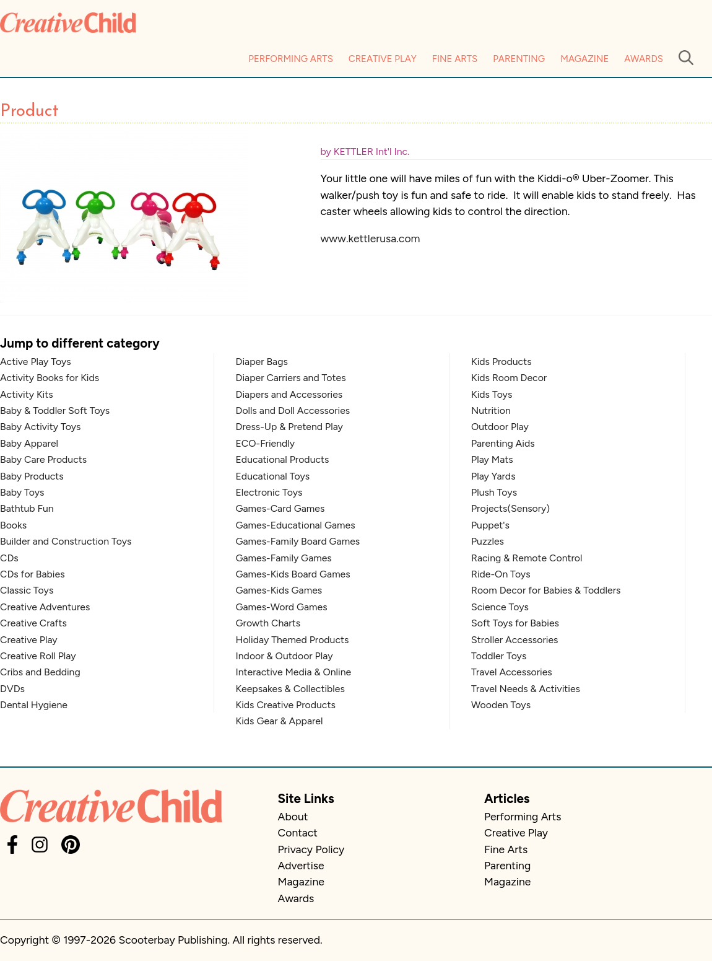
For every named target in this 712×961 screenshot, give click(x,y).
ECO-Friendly (265, 443)
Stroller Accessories (514, 640)
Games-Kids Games (279, 590)
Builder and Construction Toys (65, 541)
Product (29, 111)
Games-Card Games (280, 508)
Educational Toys (273, 476)
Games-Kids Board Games (293, 574)
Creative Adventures (45, 607)
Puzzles (487, 541)
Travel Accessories (511, 672)
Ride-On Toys (501, 574)
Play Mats (492, 459)
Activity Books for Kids (49, 378)
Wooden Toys (501, 705)
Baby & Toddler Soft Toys (55, 410)
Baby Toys (22, 492)
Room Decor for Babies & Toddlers (545, 590)
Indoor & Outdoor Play (284, 656)
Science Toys (500, 607)
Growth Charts (268, 623)
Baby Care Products (43, 459)
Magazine (584, 58)
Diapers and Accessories (289, 394)
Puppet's (490, 525)
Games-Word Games (282, 607)
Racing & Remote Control (526, 558)
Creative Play (383, 58)
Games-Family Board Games (298, 541)
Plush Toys (494, 492)
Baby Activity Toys (40, 426)
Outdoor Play (500, 426)
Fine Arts (454, 58)
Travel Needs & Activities (525, 689)
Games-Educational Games (295, 525)
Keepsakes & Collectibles (290, 689)
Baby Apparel (29, 443)
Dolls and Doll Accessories (293, 410)
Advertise (301, 865)
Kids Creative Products (286, 705)
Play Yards (493, 476)
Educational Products (282, 459)
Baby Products (32, 476)
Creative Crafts (33, 623)
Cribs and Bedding (40, 672)
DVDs (12, 689)
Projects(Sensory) (510, 508)
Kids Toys (491, 394)
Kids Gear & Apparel (279, 721)
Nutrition (491, 410)
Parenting (519, 58)
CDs (9, 558)
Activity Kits (26, 394)
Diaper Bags (262, 361)
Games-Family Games (284, 558)
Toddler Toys (498, 656)
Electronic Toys (269, 492)
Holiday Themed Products (292, 640)
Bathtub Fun (27, 508)
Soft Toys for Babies (515, 623)
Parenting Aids (503, 443)
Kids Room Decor (509, 378)
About (293, 816)
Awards (643, 58)
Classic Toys (26, 590)
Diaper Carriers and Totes (291, 378)
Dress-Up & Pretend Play (289, 426)
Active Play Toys (35, 361)
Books (13, 525)
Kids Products (501, 361)
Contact (298, 832)
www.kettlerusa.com (370, 238)
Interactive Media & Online (294, 672)
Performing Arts (290, 58)
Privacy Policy (311, 849)
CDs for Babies (32, 574)
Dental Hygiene (33, 705)
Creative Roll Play (38, 656)
